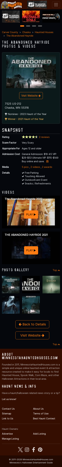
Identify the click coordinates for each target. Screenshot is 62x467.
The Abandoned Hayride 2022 (23, 199)
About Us (38, 408)
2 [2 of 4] (28, 26)
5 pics (25, 167)
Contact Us (8, 408)
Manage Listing (10, 438)
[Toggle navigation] (56, 4)
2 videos (35, 167)
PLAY (31, 214)
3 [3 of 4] (34, 26)
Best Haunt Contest (44, 418)
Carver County (10, 32)
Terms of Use (40, 413)
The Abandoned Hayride (19, 35)
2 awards (47, 167)
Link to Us (7, 418)
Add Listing (39, 433)
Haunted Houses (44, 32)
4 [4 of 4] (40, 26)
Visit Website (31, 95)
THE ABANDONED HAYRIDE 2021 (26, 234)
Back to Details (32, 324)
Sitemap (6, 413)
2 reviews (44, 137)
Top (56, 270)
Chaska (26, 32)
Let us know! (9, 399)
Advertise (7, 433)
